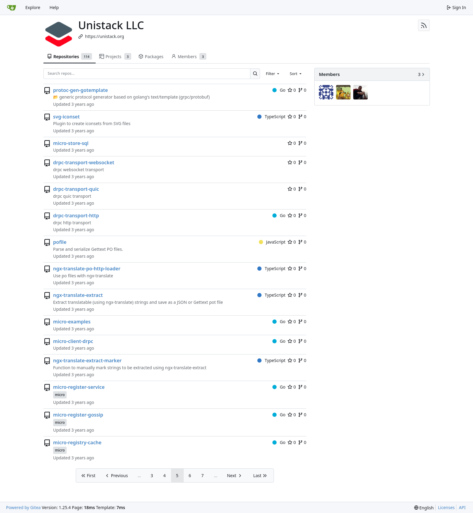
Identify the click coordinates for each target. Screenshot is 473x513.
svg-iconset (66, 117)
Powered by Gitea (23, 507)
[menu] (424, 508)
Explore (32, 7)
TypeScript (271, 116)
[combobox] (273, 73)
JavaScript (272, 242)
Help (54, 7)
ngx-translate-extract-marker (87, 360)
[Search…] (255, 73)
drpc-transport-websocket (83, 162)
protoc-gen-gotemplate (80, 90)
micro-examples (71, 322)
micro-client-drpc (73, 341)
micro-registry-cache (77, 442)
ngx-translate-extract (78, 295)
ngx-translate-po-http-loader (86, 269)
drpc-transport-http (76, 215)
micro (60, 394)
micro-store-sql (70, 143)
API (462, 507)
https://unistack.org (104, 36)
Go (278, 90)
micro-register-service (79, 387)
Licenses (446, 507)
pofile (59, 242)
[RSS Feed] (424, 25)
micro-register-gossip (78, 415)
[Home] (11, 7)
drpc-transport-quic (76, 189)
